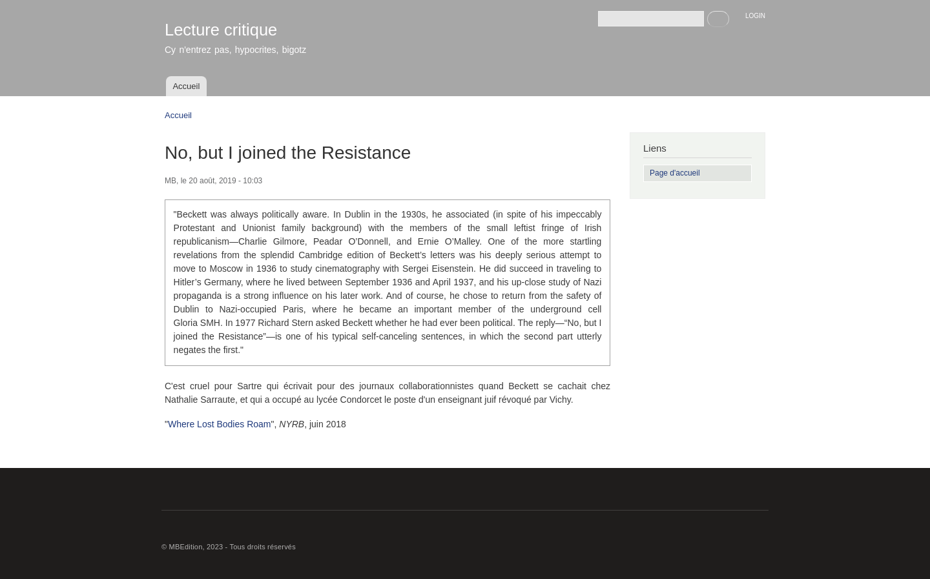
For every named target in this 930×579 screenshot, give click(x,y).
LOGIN (755, 15)
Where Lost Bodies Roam (219, 424)
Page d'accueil (675, 173)
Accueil (186, 86)
